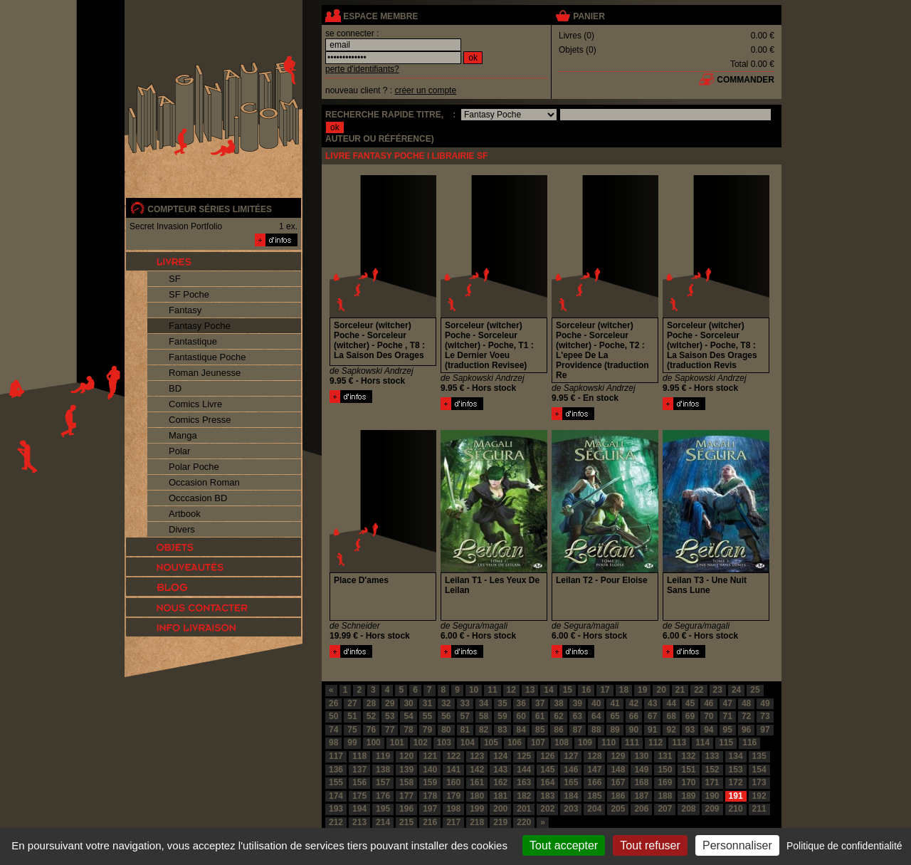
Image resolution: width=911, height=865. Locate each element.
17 (604, 690)
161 (477, 782)
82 (483, 730)
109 (585, 743)
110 (608, 743)
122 (453, 756)
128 (594, 756)
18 (623, 690)
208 (688, 809)
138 (383, 770)
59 (502, 716)
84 (521, 730)
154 (759, 770)
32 (446, 703)
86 (558, 730)
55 (427, 716)
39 (577, 703)
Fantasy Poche (200, 325)
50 (333, 716)
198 (453, 809)
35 (502, 703)
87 (577, 730)
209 (712, 809)
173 (759, 782)
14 (548, 690)
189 (688, 796)
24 (736, 690)
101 (397, 743)
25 (754, 690)
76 (371, 730)
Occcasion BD (198, 498)
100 (374, 743)
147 (594, 770)
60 (521, 716)
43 (652, 703)
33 (465, 703)
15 (567, 690)
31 (427, 703)
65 (614, 716)
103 (444, 743)
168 (641, 782)
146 (571, 770)
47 (727, 703)
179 (453, 796)
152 (712, 770)
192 (759, 796)
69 (690, 716)
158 (406, 782)
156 (359, 782)
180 (477, 796)
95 (727, 730)
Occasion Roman (204, 482)
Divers (182, 529)
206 (641, 809)
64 (596, 716)
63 (577, 716)
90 (633, 730)
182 (524, 796)
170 (688, 782)
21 (680, 690)
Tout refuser (650, 845)
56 (446, 716)
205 (618, 809)
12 (511, 690)
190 (712, 796)
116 (749, 743)
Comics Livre (195, 404)
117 (336, 756)
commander (745, 80)
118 (359, 756)
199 (477, 809)
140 (430, 770)
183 (547, 796)
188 (665, 796)
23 (717, 690)
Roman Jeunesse (205, 372)
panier (588, 16)
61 (539, 716)
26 (333, 703)
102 (421, 743)
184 (571, 796)
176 (383, 796)
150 (665, 770)
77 (389, 730)
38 (558, 703)
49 (764, 703)
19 (642, 690)
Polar (179, 451)
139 (406, 770)
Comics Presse (200, 419)
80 (446, 730)
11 (492, 690)
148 (618, 770)
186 (618, 796)
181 (500, 796)
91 (652, 730)
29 (389, 703)
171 (712, 782)
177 (406, 796)
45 (690, 703)
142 (477, 770)
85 (539, 730)
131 (665, 756)
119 (383, 756)
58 (483, 716)
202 (547, 809)
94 (708, 730)
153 (736, 770)
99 (352, 743)
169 (665, 782)
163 (524, 782)
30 (408, 703)
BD (175, 388)
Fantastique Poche (207, 357)
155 (336, 782)
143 (500, 770)
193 (336, 809)
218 (477, 822)
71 (727, 716)
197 (430, 809)
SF (175, 278)
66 (633, 716)
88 (596, 730)
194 (359, 809)
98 (333, 743)
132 (688, 756)
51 (352, 716)
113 (679, 743)
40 (596, 703)
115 (726, 743)
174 (336, 796)
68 (670, 716)
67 (652, 716)
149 (641, 770)
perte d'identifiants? (362, 69)
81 (465, 730)
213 (359, 822)
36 (521, 703)
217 (453, 822)
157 (383, 782)
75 (352, 730)
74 (333, 730)
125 (524, 756)
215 (406, 822)
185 (594, 796)
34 (483, 703)
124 (500, 756)
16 (586, 690)
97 (764, 730)
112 (655, 743)
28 (371, 703)
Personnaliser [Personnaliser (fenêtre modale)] (737, 845)
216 (430, 822)
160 (453, 782)
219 (500, 822)
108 (561, 743)
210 (736, 809)
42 (633, 703)
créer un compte (425, 90)
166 (594, 782)
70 (708, 716)
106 (514, 743)
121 (430, 756)
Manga (183, 435)
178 (430, 796)
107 (538, 743)
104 (467, 743)
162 (500, 782)
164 (547, 782)
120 (406, 756)
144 (524, 770)
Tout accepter (564, 845)
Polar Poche (194, 466)
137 (359, 770)
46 (708, 703)
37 (539, 703)
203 (571, 809)
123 (477, 756)
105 (491, 743)
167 (618, 782)
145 (547, 770)
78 (408, 730)
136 (336, 770)
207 (665, 809)
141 (453, 770)
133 (712, 756)
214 (383, 822)
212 (336, 822)
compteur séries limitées (209, 209)
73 (764, 716)
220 (524, 822)
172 (736, 782)
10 (473, 690)
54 (408, 716)
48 (746, 703)
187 (641, 796)
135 (759, 756)
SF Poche (189, 294)
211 (759, 809)
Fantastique (193, 341)
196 (406, 809)
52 (371, 716)
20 (660, 690)
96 (746, 730)
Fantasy (185, 310)
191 (736, 796)
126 (547, 756)
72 (746, 716)
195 (383, 809)
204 (594, 809)
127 (571, 756)
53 (389, 716)
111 (632, 743)
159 (430, 782)
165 (571, 782)
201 (524, 809)
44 (670, 703)
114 (702, 743)
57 (465, 716)
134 (736, 756)
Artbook (185, 513)
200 (500, 809)
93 (690, 730)
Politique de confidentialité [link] (844, 845)
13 (530, 690)
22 (698, 690)
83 (502, 730)
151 (688, 770)
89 (614, 730)
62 (558, 716)
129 (618, 756)
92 (670, 730)
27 (352, 703)
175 (359, 796)
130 (641, 756)
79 (427, 730)
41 (614, 703)
